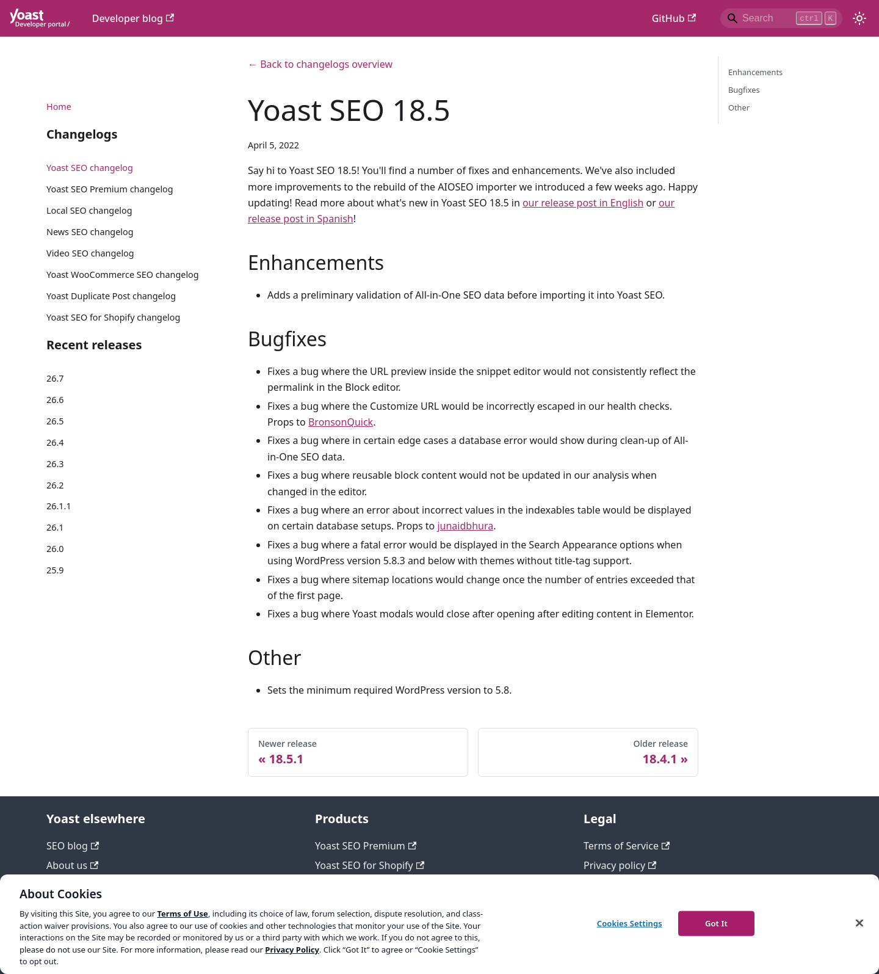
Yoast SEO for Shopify (369, 865)
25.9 (55, 570)
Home (58, 106)
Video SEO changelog (90, 253)
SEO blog (72, 845)
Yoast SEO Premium (365, 845)
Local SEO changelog (89, 210)
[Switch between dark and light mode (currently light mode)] (859, 18)
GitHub (674, 18)
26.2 (55, 485)
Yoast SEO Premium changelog (109, 189)
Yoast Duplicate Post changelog (111, 296)
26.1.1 (58, 506)
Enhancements (755, 72)
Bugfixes (744, 89)
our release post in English (583, 202)
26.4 (55, 442)
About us (72, 865)
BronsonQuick (340, 422)
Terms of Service (627, 845)
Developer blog (133, 18)
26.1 (55, 527)
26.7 (55, 378)
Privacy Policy (292, 949)
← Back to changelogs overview (320, 64)
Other (739, 107)
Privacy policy (620, 865)
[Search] (781, 18)
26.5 (55, 421)
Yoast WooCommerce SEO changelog (122, 274)
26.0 (55, 548)
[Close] (859, 922)
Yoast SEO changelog (89, 167)
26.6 (55, 399)
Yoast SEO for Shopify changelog (113, 317)
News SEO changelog (90, 232)
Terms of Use (182, 913)
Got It (716, 922)
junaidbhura (465, 525)
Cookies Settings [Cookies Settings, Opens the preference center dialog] (629, 922)
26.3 (55, 464)
